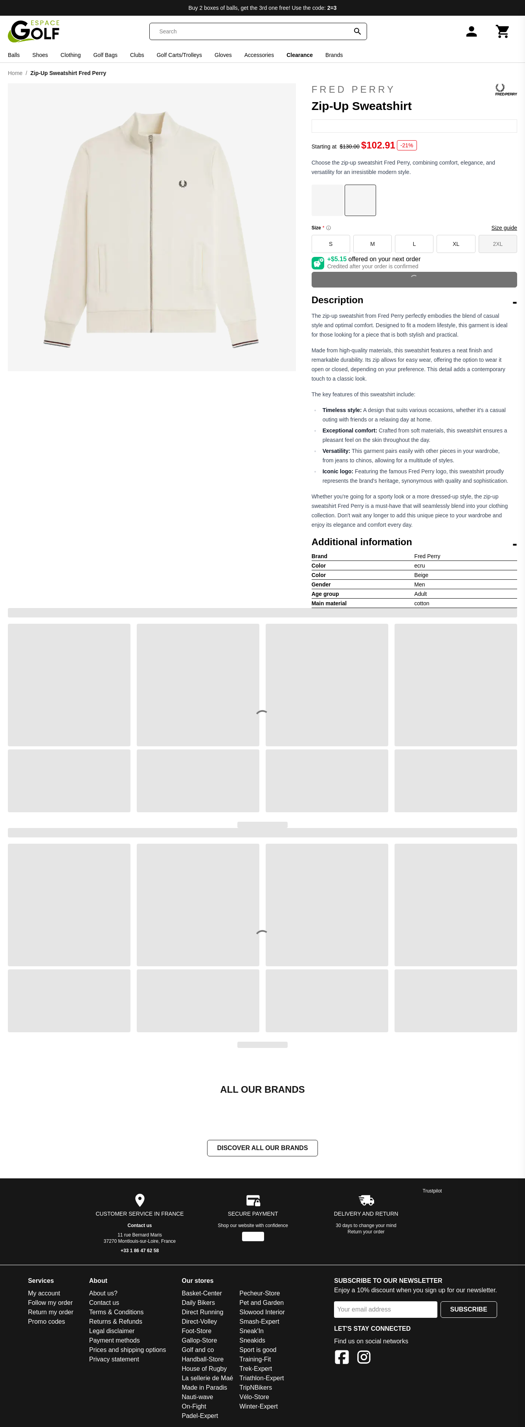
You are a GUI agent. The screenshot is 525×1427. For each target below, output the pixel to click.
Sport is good (257, 1349)
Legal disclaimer (112, 1331)
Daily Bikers (198, 1302)
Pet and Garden (261, 1302)
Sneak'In (251, 1331)
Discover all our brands (262, 1148)
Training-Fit (255, 1359)
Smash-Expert (259, 1321)
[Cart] (503, 31)
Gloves (223, 55)
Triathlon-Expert (261, 1378)
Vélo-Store (254, 1397)
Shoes (40, 55)
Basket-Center (202, 1293)
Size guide (504, 228)
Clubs (137, 55)
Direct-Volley (199, 1321)
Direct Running (202, 1312)
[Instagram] (364, 1358)
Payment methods (114, 1340)
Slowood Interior (262, 1312)
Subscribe (468, 1309)
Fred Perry (414, 89)
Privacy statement (114, 1359)
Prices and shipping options (127, 1349)
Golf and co (198, 1349)
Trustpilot (432, 1191)
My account (44, 1293)
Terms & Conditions (116, 1312)
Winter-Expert (258, 1406)
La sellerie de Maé (207, 1378)
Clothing (71, 55)
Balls (14, 55)
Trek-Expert (255, 1368)
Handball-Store (203, 1359)
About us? (103, 1293)
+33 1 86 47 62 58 (140, 1250)
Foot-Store (196, 1331)
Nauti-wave (197, 1397)
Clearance (299, 55)
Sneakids (252, 1340)
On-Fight (194, 1406)
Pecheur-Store (259, 1293)
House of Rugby (204, 1368)
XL (456, 244)
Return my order (50, 1312)
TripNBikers (255, 1387)
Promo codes (46, 1321)
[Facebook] (342, 1358)
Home (15, 73)
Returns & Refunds (115, 1321)
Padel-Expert (200, 1415)
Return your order (366, 1232)
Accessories (259, 55)
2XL (498, 244)
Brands (334, 55)
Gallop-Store (199, 1340)
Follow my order (50, 1302)
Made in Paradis (204, 1387)
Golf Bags (105, 55)
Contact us (140, 1225)
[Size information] (328, 228)
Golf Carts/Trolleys (179, 55)
